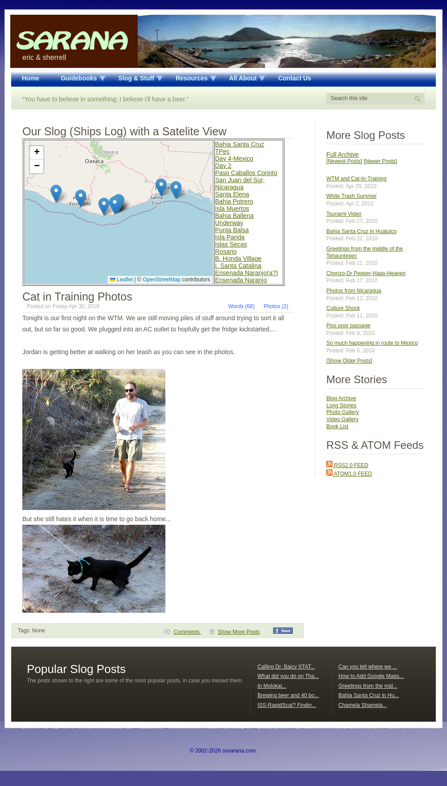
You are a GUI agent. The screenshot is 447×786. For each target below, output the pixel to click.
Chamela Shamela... (362, 705)
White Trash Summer (351, 196)
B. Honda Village (238, 258)
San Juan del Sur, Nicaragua (240, 183)
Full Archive (342, 154)
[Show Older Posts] (349, 361)
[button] (175, 190)
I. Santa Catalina (238, 265)
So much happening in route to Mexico (372, 343)
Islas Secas (231, 244)
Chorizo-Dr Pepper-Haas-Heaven (365, 273)
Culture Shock (343, 308)
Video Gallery (342, 419)
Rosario (225, 251)
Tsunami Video (344, 214)
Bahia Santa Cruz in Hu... (368, 695)
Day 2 (223, 165)
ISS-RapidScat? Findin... (286, 705)
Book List (337, 426)
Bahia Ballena (234, 215)
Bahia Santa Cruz (239, 144)
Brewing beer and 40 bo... (288, 695)
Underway (229, 222)
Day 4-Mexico (234, 158)
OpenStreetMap (162, 279)
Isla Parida (230, 237)
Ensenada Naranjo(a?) (246, 272)
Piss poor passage (348, 325)
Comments (187, 632)
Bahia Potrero (234, 201)
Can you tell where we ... (367, 667)
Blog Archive (341, 398)
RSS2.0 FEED (347, 465)
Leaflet (121, 279)
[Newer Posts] (380, 161)
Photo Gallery (342, 412)
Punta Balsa (232, 230)
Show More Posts (239, 632)
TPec (222, 151)
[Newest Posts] (344, 161)
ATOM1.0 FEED (349, 474)
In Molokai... (272, 686)
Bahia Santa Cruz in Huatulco (361, 231)
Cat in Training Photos (77, 296)
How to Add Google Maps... (371, 676)
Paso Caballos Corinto (246, 172)
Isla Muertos (232, 208)
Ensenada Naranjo (241, 280)
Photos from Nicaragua (353, 291)
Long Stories (341, 405)
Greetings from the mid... (367, 686)
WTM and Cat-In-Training (356, 179)
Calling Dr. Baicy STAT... (286, 667)
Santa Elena (232, 194)
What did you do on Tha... (288, 676)
